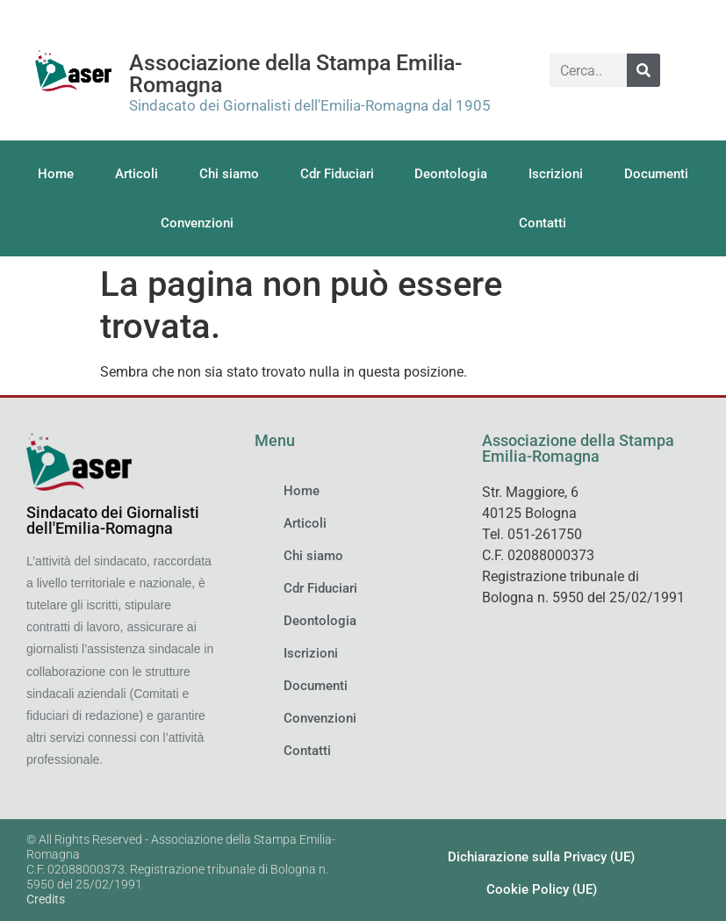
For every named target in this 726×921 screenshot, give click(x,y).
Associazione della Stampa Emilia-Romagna (296, 73)
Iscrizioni (555, 174)
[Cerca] (643, 70)
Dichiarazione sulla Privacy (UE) (541, 857)
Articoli (136, 174)
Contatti (542, 223)
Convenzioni (197, 223)
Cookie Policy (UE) (541, 889)
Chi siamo (229, 174)
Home (56, 174)
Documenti (656, 174)
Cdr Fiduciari (337, 174)
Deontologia (450, 174)
